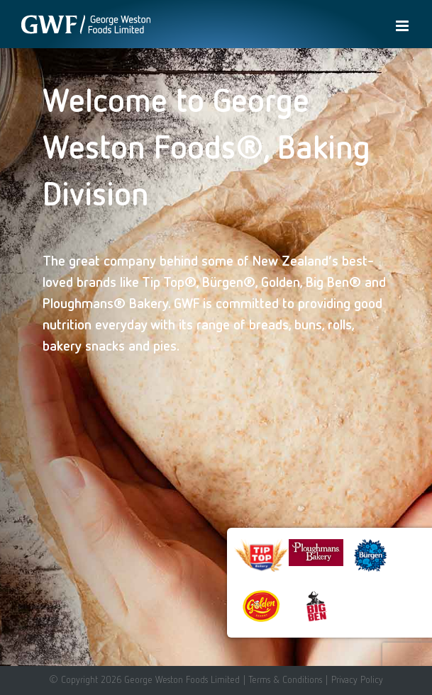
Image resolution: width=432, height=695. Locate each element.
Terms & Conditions (285, 679)
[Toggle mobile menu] (403, 25)
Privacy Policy (357, 679)
